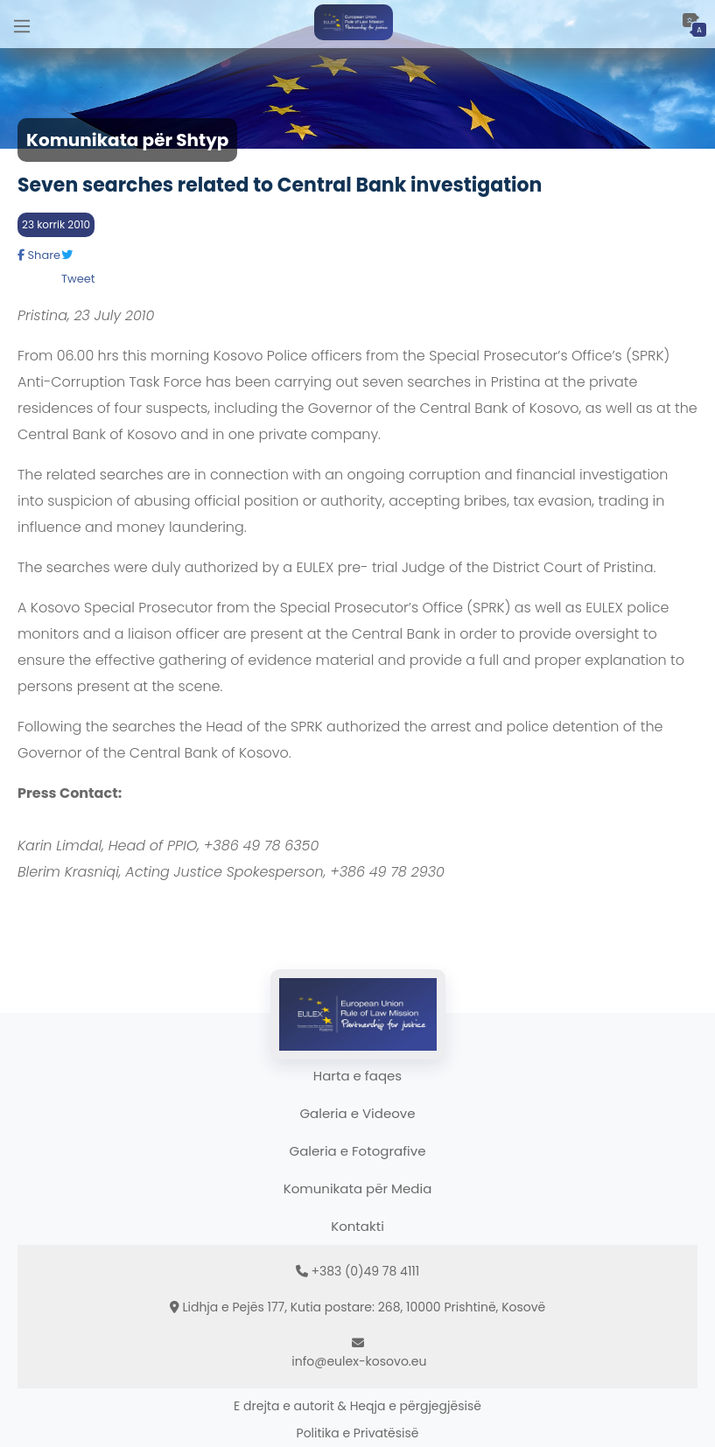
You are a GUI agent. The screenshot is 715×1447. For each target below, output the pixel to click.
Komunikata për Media (358, 1188)
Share (39, 255)
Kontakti (357, 1226)
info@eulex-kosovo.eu (358, 1361)
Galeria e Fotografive (358, 1151)
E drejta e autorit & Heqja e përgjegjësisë (357, 1406)
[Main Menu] (22, 24)
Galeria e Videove (357, 1113)
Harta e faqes (357, 1075)
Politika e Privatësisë (358, 1433)
